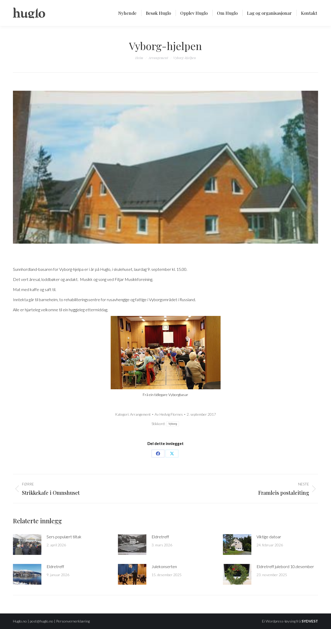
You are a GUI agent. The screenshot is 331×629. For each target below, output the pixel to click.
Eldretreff (160, 536)
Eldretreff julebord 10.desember (285, 566)
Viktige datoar (269, 536)
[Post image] (27, 544)
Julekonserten (164, 566)
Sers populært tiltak (64, 536)
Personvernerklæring (73, 621)
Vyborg (172, 423)
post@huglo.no (41, 621)
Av (169, 414)
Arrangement (140, 414)
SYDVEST (310, 621)
